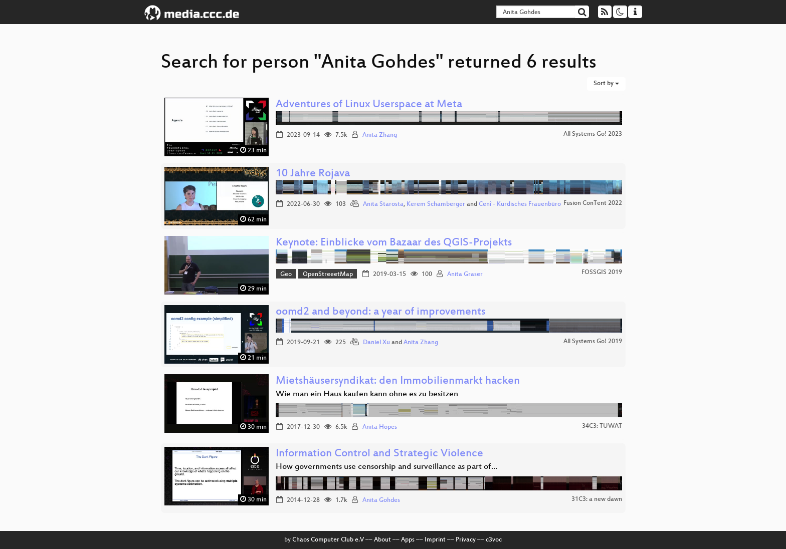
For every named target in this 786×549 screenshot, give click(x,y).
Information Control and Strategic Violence (379, 454)
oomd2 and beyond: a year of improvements (380, 312)
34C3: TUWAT (602, 426)
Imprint (435, 539)
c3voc (494, 539)
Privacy (466, 539)
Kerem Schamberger (436, 204)
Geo (286, 274)
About (382, 539)
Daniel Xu (376, 342)
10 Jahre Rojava (313, 174)
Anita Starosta (383, 204)
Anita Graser (465, 274)
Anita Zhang (379, 135)
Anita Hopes (379, 427)
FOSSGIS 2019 (601, 272)
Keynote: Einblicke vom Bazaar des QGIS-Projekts (394, 243)
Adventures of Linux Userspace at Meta (369, 105)
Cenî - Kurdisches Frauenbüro (520, 204)
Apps (408, 539)
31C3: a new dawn (596, 499)
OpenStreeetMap (328, 274)
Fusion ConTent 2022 (592, 203)
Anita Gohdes (381, 500)
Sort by (606, 83)
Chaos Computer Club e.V (328, 539)
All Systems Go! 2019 (592, 341)
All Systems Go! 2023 (592, 134)
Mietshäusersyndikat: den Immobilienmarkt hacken (398, 381)
